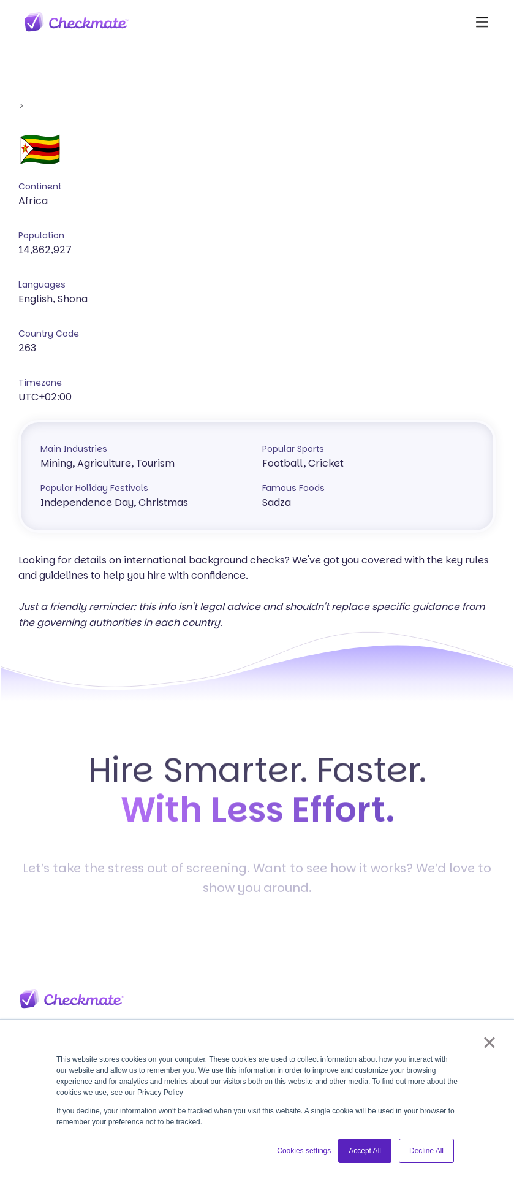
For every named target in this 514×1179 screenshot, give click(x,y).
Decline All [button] (426, 1151)
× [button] (489, 1042)
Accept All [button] (365, 1151)
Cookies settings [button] (304, 1151)
